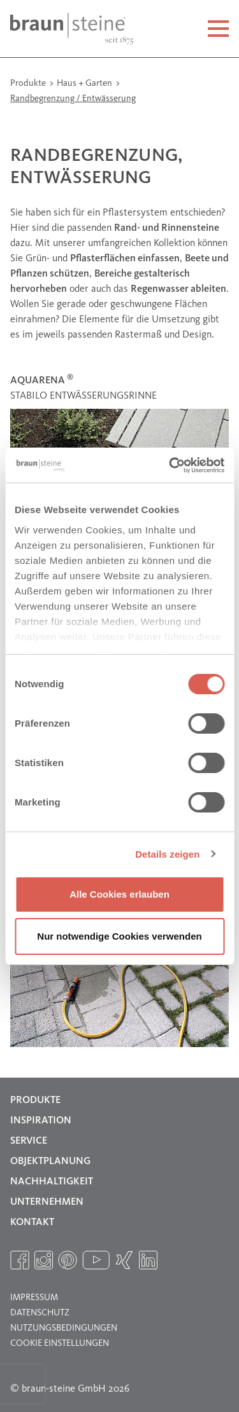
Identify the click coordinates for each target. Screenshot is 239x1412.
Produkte (29, 83)
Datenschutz (39, 1312)
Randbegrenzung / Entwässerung (73, 98)
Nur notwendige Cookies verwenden (119, 936)
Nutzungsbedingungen (63, 1328)
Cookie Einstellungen (59, 1343)
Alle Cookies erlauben (119, 894)
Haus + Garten (85, 83)
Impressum (34, 1297)
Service (28, 1141)
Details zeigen (167, 854)
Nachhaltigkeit (51, 1182)
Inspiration (40, 1121)
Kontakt (32, 1222)
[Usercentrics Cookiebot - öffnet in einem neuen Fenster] (170, 465)
